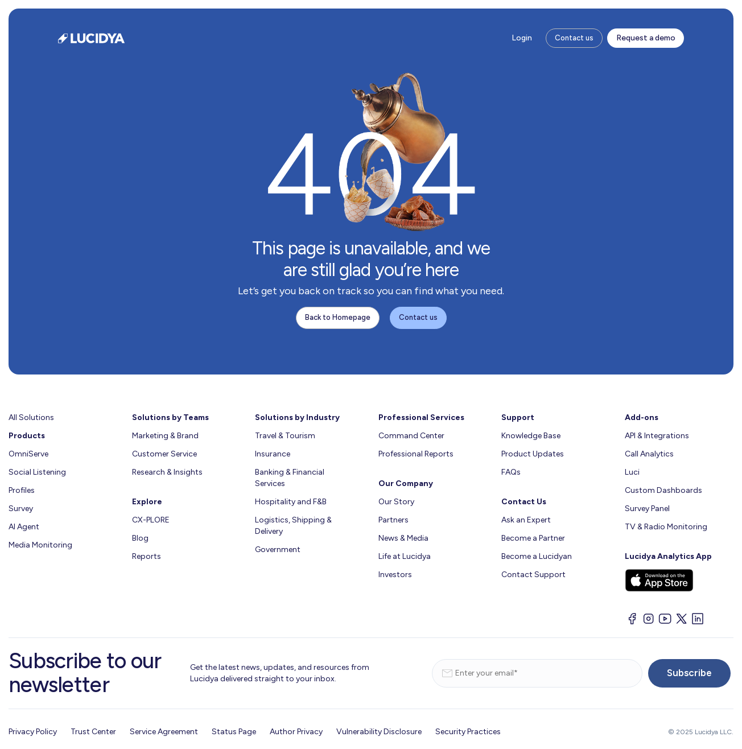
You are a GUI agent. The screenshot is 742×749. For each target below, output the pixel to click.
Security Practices (468, 731)
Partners (393, 520)
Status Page (234, 731)
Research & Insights (167, 472)
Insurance (272, 454)
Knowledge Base (530, 436)
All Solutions (31, 417)
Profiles (22, 490)
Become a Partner (533, 538)
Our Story (396, 502)
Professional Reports (416, 454)
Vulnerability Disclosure (379, 731)
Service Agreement (164, 731)
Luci (632, 472)
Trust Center (93, 731)
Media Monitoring (40, 545)
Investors (395, 574)
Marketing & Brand (165, 436)
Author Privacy (296, 731)
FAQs (511, 472)
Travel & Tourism (285, 436)
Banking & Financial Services (289, 477)
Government (277, 549)
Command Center (411, 436)
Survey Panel (647, 508)
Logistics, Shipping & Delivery (293, 525)
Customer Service (164, 454)
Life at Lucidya (404, 556)
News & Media (403, 538)
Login (522, 38)
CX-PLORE (151, 520)
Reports (146, 556)
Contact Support (533, 574)
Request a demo (645, 38)
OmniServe (28, 454)
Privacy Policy (33, 731)
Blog (140, 538)
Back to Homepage (337, 317)
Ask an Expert (526, 520)
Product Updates (532, 454)
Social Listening (37, 472)
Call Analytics (649, 454)
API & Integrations (657, 436)
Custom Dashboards (663, 490)
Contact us (574, 38)
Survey (21, 508)
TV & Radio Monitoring (666, 527)
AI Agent (24, 527)
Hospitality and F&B (291, 502)
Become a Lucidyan (536, 556)
